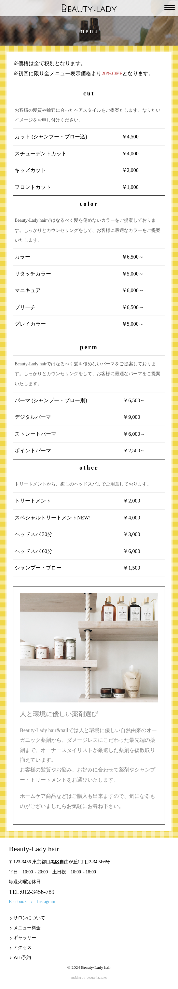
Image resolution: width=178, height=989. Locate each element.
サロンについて (29, 917)
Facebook (17, 901)
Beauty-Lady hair (96, 967)
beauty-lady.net (97, 977)
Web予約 (22, 957)
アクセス (22, 947)
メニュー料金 (27, 927)
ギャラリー (24, 937)
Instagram (46, 901)
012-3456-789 (37, 892)
